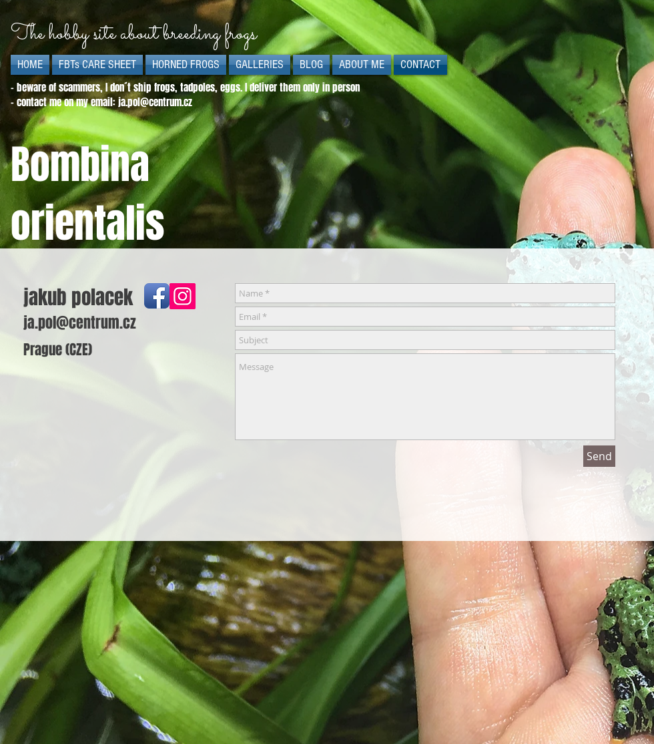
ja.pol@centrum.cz (155, 102)
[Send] (599, 456)
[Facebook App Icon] (157, 296)
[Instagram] (183, 296)
